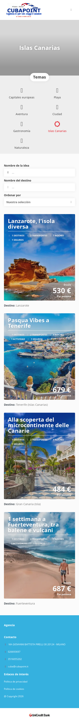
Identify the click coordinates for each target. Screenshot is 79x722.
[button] (39, 202)
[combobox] (39, 187)
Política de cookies (14, 689)
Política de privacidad (15, 681)
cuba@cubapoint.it (18, 666)
